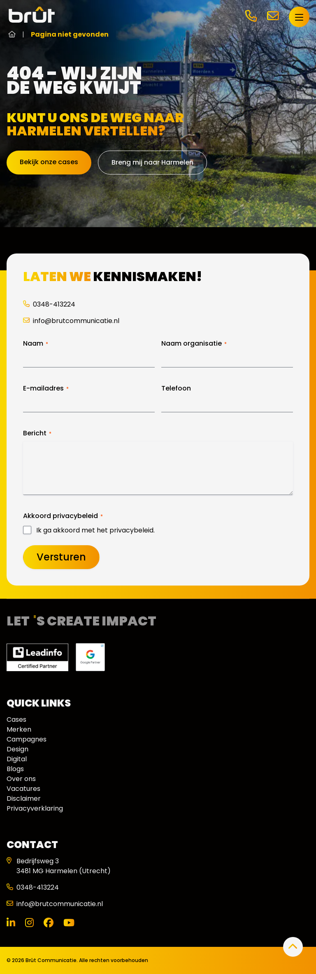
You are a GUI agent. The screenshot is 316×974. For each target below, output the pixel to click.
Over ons (21, 778)
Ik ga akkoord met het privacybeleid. (95, 530)
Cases (16, 719)
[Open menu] (299, 17)
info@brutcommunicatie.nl (71, 320)
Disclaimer (24, 798)
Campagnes (26, 739)
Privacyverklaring (35, 808)
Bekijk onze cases (49, 162)
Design (17, 749)
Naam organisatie (194, 343)
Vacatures (23, 788)
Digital (17, 759)
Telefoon (176, 388)
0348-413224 (49, 304)
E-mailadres (46, 388)
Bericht (37, 433)
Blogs (15, 769)
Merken (19, 729)
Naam (35, 343)
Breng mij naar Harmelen (152, 162)
